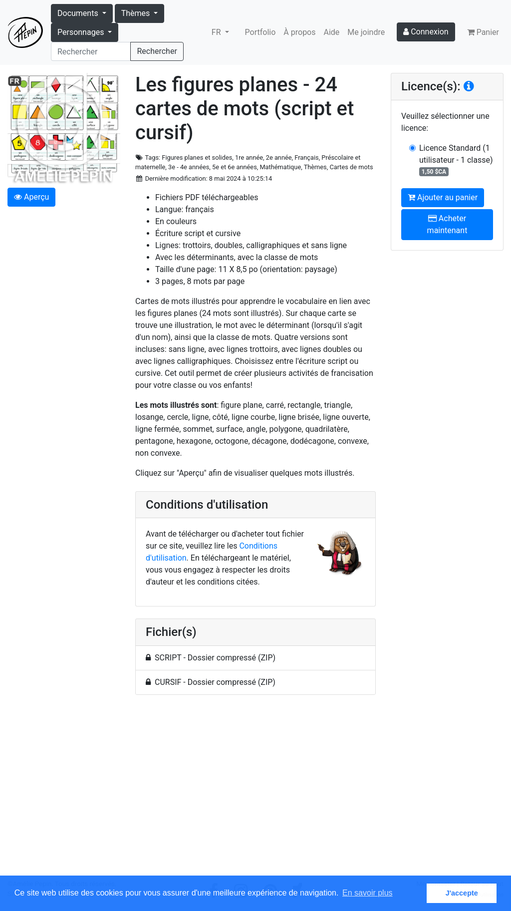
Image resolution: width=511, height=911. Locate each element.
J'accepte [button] (462, 893)
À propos (299, 32)
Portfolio (260, 32)
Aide (332, 32)
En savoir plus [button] (367, 893)
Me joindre (366, 32)
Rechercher (157, 51)
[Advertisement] (255, 791)
